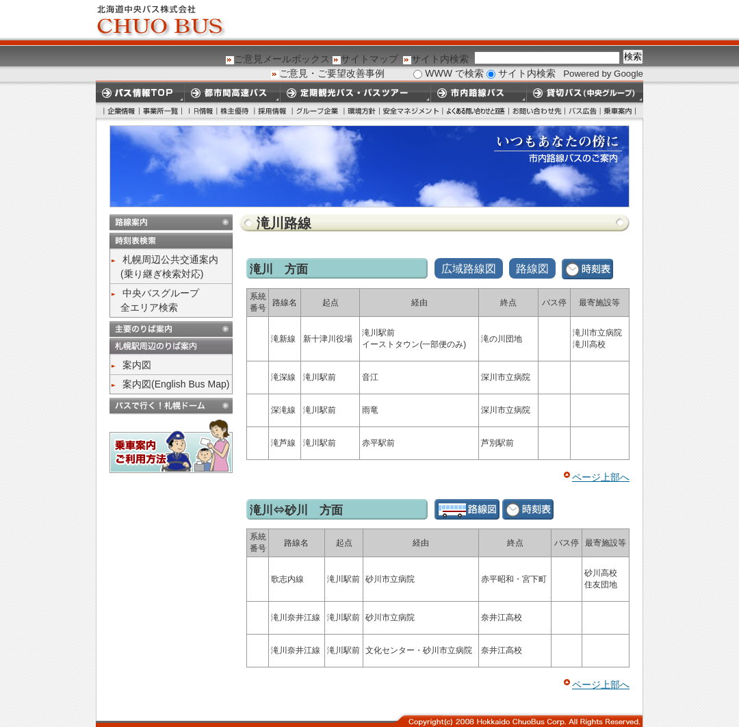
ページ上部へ (601, 477)
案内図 (136, 364)
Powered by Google (603, 73)
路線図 (532, 269)
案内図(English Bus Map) (175, 384)
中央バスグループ (160, 293)
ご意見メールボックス (282, 58)
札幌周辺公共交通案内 (170, 259)
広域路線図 (468, 269)
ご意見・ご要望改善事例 (332, 73)
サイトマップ (369, 58)
